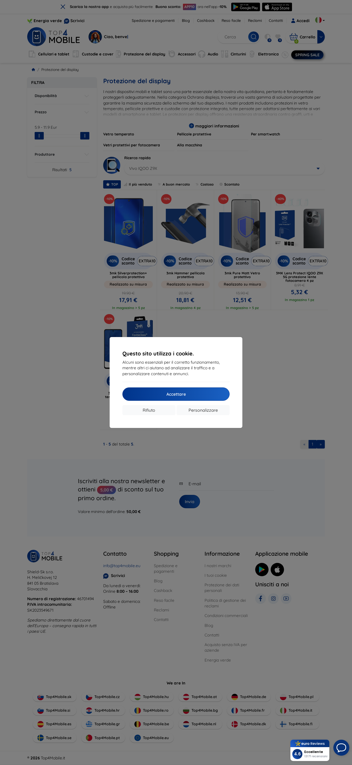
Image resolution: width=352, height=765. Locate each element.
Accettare (176, 394)
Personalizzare (203, 410)
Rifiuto (149, 410)
